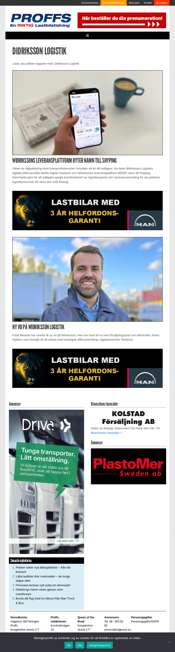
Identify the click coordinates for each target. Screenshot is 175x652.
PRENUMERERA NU (113, 3)
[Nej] (169, 642)
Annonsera (161, 3)
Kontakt (148, 3)
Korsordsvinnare (90, 3)
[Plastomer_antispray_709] (128, 466)
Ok (69, 645)
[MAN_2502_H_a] (87, 210)
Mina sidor (134, 3)
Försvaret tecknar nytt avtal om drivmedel (43, 585)
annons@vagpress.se (117, 629)
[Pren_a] (121, 20)
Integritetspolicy (100, 645)
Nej (79, 645)
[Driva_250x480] (46, 481)
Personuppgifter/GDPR (145, 621)
